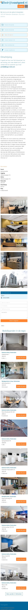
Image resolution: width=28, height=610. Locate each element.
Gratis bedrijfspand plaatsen (7, 608)
